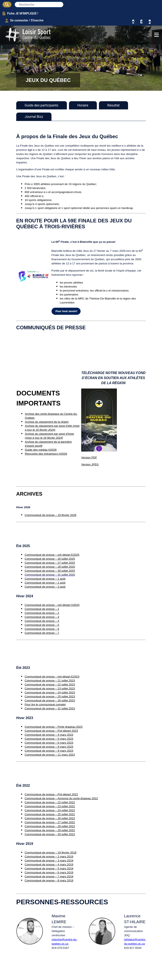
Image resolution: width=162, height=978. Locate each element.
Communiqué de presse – (41, 856)
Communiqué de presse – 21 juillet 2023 (50, 680)
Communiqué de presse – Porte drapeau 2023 (53, 726)
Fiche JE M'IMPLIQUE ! (21, 13)
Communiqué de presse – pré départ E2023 (52, 676)
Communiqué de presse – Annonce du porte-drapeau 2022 (61, 798)
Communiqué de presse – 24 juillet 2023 (50, 692)
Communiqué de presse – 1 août (45, 578)
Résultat (113, 105)
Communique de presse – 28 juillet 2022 (50, 826)
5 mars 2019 (65, 868)
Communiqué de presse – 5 (42, 624)
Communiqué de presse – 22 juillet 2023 (50, 684)
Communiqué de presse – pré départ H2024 (52, 604)
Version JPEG (90, 464)
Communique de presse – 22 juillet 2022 (50, 802)
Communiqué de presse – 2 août (45, 582)
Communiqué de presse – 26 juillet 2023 (50, 700)
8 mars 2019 (65, 880)
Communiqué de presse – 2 (42, 612)
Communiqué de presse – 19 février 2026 (50, 515)
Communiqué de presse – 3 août (45, 586)
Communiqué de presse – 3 (42, 616)
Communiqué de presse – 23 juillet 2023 (50, 688)
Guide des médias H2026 (41, 449)
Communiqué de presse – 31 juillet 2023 (50, 708)
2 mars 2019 (65, 856)
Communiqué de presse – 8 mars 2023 (49, 746)
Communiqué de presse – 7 (42, 632)
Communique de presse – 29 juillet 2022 (50, 830)
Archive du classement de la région (47, 421)
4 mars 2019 (65, 864)
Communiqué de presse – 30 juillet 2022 (50, 834)
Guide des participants (41, 105)
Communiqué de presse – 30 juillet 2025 (50, 570)
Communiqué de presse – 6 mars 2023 (49, 742)
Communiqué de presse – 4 (42, 620)
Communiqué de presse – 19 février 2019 (50, 852)
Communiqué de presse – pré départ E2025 (52, 554)
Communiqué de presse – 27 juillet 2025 (50, 562)
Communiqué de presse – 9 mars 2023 (49, 750)
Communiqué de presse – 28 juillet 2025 (50, 566)
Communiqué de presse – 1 (42, 608)
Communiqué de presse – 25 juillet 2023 (50, 696)
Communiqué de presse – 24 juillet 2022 (50, 810)
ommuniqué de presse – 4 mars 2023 (50, 734)
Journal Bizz (34, 117)
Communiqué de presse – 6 (42, 628)
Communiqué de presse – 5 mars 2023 (49, 738)
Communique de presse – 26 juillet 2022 (50, 818)
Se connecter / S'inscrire (24, 20)
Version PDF (89, 457)
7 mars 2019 (65, 876)
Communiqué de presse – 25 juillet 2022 (50, 814)
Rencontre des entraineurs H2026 (46, 453)
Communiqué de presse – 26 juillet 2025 (50, 558)
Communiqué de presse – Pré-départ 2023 (51, 730)
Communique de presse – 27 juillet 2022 (50, 822)
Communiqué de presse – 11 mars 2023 (50, 754)
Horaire (82, 105)
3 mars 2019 (65, 860)
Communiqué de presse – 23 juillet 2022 (50, 806)
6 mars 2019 (65, 872)
